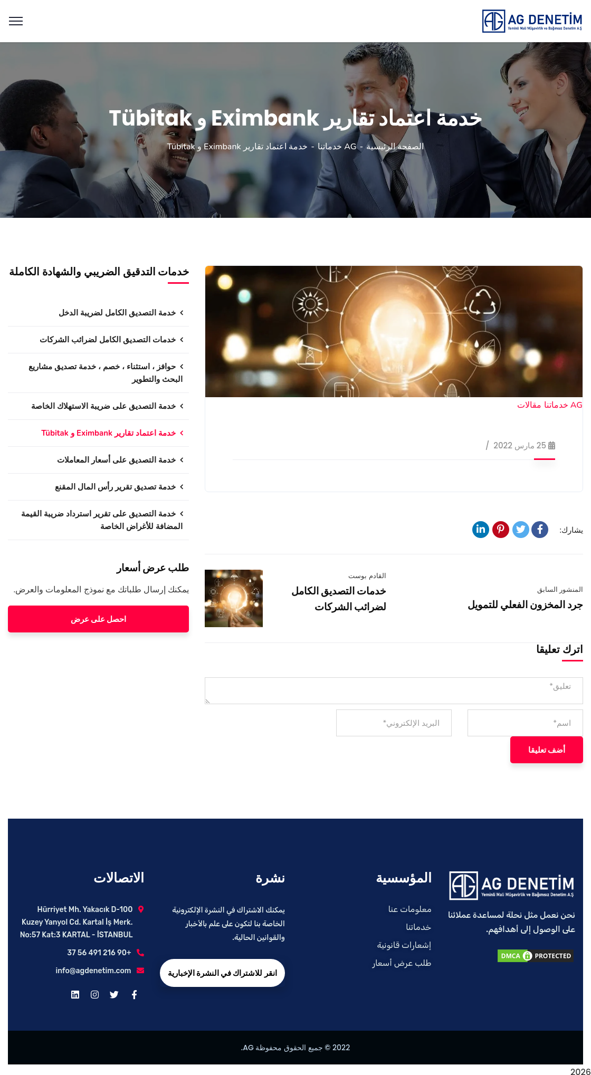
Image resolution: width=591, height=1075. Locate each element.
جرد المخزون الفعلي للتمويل (525, 605)
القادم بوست (367, 576)
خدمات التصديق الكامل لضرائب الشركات (108, 339)
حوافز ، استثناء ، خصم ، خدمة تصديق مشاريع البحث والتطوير (105, 373)
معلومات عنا (410, 909)
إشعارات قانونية (404, 945)
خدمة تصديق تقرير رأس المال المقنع (115, 487)
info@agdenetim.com (93, 970)
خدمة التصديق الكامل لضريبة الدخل (117, 313)
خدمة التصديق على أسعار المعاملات (116, 460)
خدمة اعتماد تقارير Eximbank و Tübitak (108, 433)
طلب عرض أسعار (402, 963)
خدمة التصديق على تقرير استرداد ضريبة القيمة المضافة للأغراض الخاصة (102, 520)
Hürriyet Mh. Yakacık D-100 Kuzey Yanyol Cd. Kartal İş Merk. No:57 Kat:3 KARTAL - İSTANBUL (76, 922)
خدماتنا (418, 927)
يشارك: (572, 530)
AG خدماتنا (337, 146)
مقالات (529, 405)
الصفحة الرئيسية (395, 146)
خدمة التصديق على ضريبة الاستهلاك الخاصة (103, 406)
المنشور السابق (560, 589)
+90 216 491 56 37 (99, 952)
